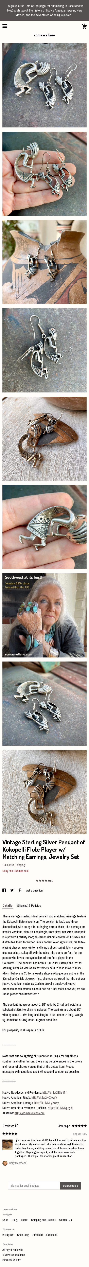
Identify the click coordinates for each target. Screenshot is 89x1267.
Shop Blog (23, 1235)
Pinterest (38, 1235)
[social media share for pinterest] (20, 890)
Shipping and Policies (43, 1220)
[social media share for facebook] (4, 890)
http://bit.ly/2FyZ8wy (46, 1103)
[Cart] (84, 27)
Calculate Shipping (13, 865)
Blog (15, 1220)
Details (7, 905)
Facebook (51, 1235)
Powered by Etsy (11, 1260)
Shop (5, 1220)
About (24, 1220)
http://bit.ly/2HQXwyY (44, 1097)
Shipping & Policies (29, 905)
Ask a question (34, 890)
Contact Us (65, 1220)
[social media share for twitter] (12, 890)
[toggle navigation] (4, 26)
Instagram (8, 1235)
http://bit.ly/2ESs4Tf (54, 1092)
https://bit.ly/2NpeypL (60, 1108)
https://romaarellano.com (29, 1113)
